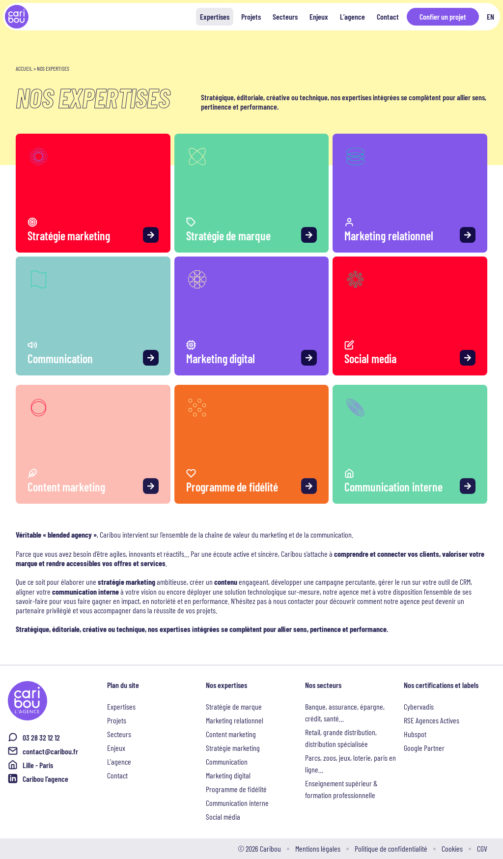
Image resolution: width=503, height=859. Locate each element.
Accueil (24, 68)
